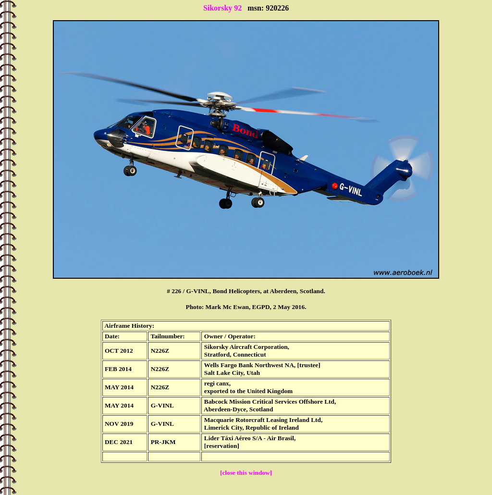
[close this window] (246, 472)
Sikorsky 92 (222, 8)
